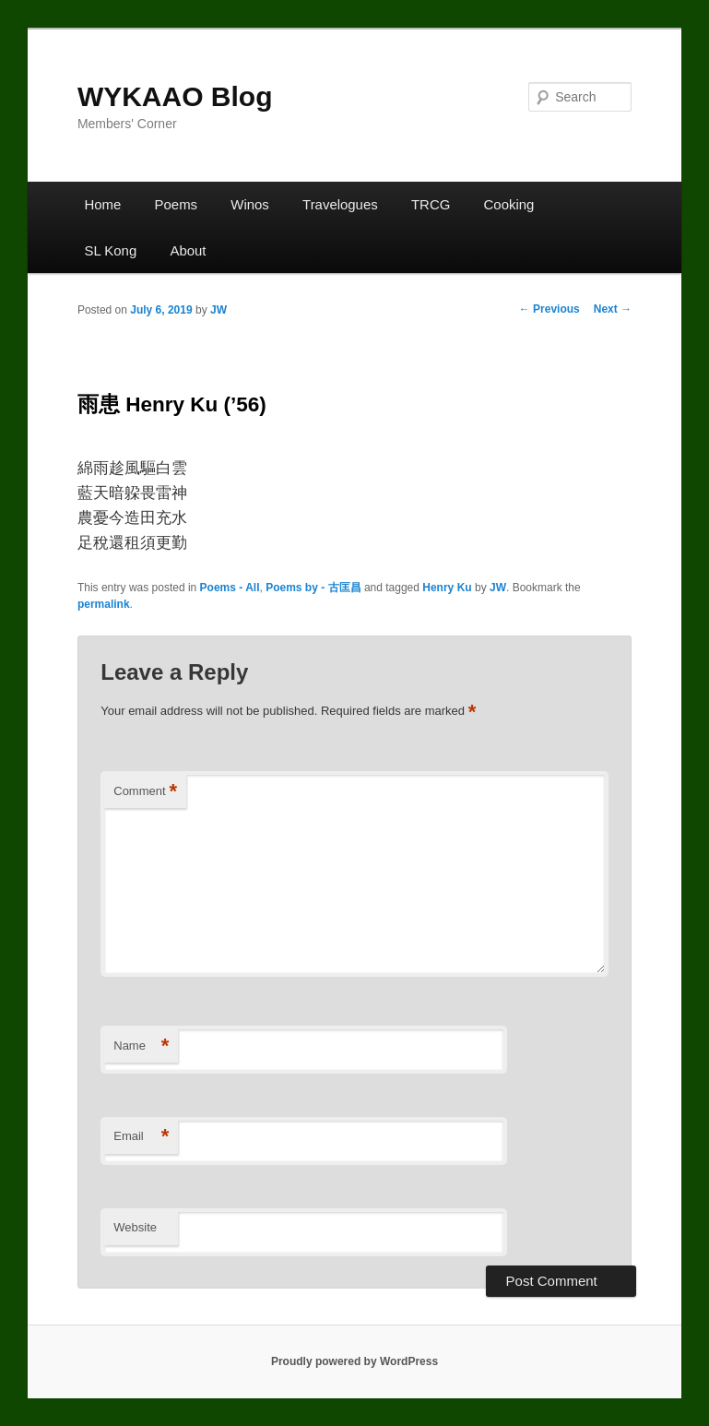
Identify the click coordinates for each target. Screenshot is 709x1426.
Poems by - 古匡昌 (313, 587)
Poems (176, 204)
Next (613, 309)
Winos (249, 204)
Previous (549, 309)
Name (141, 1046)
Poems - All (230, 587)
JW (218, 309)
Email (141, 1136)
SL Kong (110, 250)
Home (102, 204)
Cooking (509, 204)
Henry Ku (446, 587)
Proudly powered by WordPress (354, 1361)
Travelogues (340, 204)
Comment (145, 791)
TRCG (430, 204)
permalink (103, 604)
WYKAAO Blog (175, 96)
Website (135, 1227)
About (188, 250)
